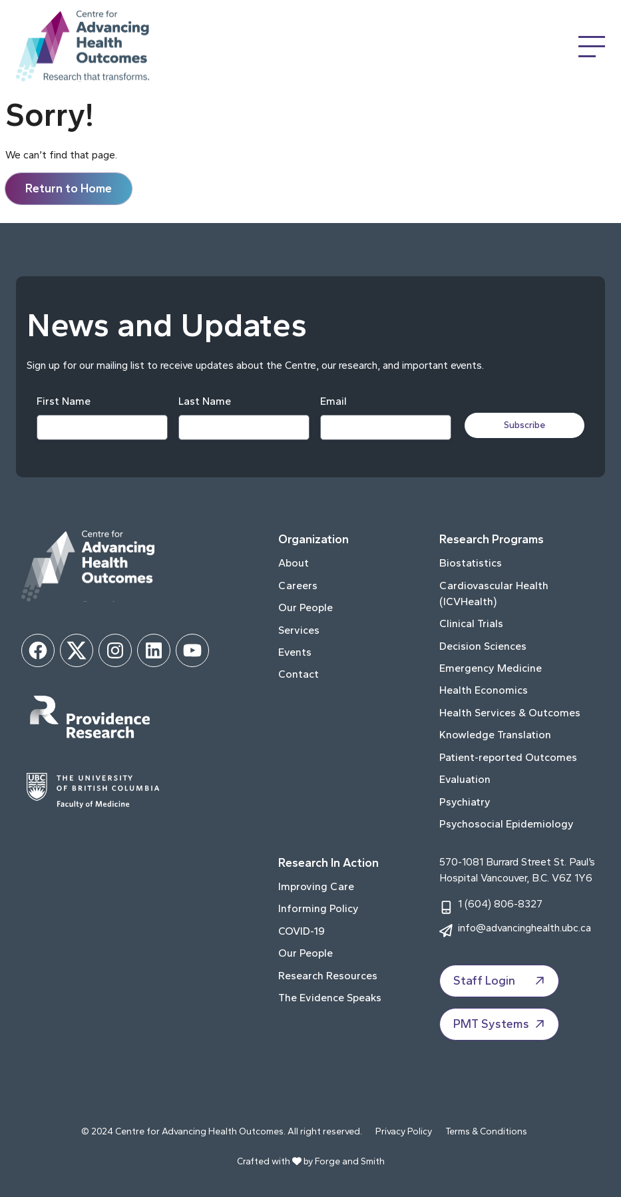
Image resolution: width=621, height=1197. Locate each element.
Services (298, 630)
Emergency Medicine (490, 668)
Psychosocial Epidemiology (506, 824)
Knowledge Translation (495, 734)
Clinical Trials (471, 623)
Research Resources (327, 975)
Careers (297, 585)
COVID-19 (301, 931)
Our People (305, 607)
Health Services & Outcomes (509, 712)
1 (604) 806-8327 (500, 903)
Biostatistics (470, 563)
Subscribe (524, 425)
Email (333, 401)
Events (294, 652)
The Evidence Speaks (329, 997)
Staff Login (500, 981)
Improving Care (316, 886)
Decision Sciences (482, 646)
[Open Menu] (591, 46)
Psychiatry (465, 802)
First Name (64, 401)
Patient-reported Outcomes (508, 757)
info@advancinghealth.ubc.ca (524, 927)
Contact (298, 674)
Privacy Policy (403, 1131)
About (293, 563)
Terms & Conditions (486, 1131)
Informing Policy (318, 908)
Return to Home (68, 188)
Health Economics (483, 690)
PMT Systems (500, 1025)
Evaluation (465, 779)
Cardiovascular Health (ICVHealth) (493, 593)
